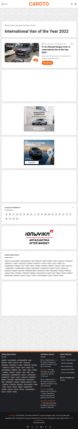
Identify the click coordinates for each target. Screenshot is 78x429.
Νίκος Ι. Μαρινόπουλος (68, 360)
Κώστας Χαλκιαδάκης (68, 372)
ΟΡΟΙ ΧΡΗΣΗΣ (20, 415)
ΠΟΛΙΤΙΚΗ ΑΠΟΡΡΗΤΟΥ (32, 415)
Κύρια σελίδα (9, 25)
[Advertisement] (39, 298)
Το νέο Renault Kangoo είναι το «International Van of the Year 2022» (56, 50)
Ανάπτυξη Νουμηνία (39, 422)
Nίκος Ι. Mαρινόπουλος (47, 360)
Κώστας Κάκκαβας (48, 44)
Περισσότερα (47, 63)
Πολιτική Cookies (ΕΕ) (62, 415)
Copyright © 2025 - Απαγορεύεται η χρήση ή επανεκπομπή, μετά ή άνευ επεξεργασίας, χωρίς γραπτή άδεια (36, 418)
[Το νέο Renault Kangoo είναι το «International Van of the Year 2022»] (22, 52)
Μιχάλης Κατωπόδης (68, 369)
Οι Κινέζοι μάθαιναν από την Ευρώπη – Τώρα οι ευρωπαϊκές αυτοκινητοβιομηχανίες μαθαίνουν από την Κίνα (48, 393)
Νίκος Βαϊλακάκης (67, 366)
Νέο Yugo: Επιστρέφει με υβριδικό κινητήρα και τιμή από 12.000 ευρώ (49, 364)
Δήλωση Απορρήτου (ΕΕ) (47, 415)
